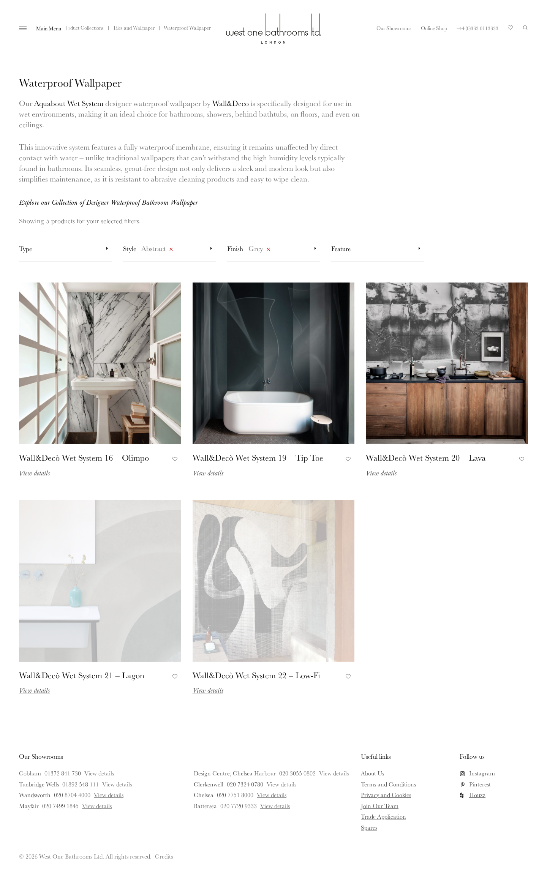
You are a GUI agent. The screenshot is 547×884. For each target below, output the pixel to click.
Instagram (482, 773)
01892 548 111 (80, 784)
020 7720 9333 (238, 806)
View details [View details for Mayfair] (97, 806)
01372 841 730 (62, 773)
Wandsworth (35, 795)
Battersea (205, 806)
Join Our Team (379, 806)
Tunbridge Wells (39, 784)
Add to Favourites (174, 458)
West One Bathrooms (273, 28)
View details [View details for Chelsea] (271, 795)
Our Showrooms (393, 28)
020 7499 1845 (60, 806)
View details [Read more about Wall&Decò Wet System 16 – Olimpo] (34, 473)
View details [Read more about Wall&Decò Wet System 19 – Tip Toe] (208, 473)
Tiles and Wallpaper (134, 28)
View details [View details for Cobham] (99, 773)
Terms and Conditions (388, 784)
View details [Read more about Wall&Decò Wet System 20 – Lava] (381, 473)
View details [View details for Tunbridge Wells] (117, 784)
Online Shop (434, 28)
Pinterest (480, 784)
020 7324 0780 (245, 784)
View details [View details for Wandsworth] (108, 795)
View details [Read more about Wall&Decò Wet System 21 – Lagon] (34, 690)
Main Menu (48, 28)
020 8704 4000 (72, 795)
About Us (372, 773)
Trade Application (383, 816)
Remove (171, 250)
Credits (164, 856)
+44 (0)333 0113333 (477, 28)
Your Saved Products (510, 29)
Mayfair (29, 806)
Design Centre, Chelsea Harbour (235, 773)
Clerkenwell (208, 784)
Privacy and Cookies (386, 795)
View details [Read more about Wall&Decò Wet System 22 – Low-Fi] (208, 690)
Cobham (30, 773)
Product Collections (83, 28)
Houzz (477, 795)
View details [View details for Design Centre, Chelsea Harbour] (334, 773)
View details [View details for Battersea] (275, 806)
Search (525, 27)
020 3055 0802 (297, 773)
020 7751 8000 (235, 795)
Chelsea (203, 795)
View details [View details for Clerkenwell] (281, 784)
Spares (369, 827)
